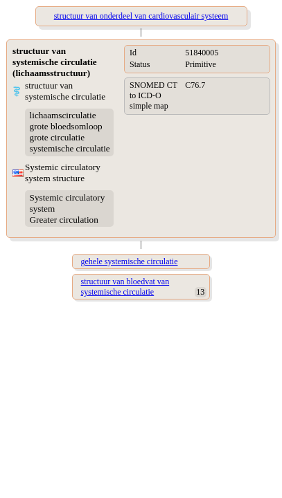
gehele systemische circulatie (129, 261)
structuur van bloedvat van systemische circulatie (125, 287)
